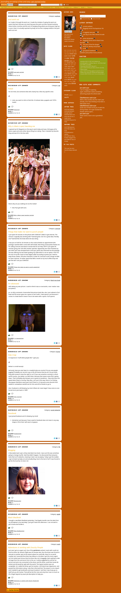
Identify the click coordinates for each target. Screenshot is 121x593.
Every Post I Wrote (69, 39)
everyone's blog (86, 18)
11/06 (65, 72)
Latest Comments (69, 41)
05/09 (68, 54)
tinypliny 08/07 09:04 (85, 74)
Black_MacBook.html (19, 531)
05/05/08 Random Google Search (69, 112)
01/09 (69, 56)
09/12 (70, 50)
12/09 (73, 52)
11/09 (75, 51)
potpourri (71, 95)
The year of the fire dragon (90, 44)
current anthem (86, 26)
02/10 (68, 51)
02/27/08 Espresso (69, 127)
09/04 (73, 83)
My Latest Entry (68, 34)
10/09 (65, 53)
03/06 (65, 75)
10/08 (71, 58)
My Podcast (67, 36)
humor (58, 351)
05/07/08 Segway (69, 109)
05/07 (72, 68)
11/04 (65, 83)
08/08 (70, 61)
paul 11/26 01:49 (84, 67)
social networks (55, 410)
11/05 (65, 77)
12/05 (74, 75)
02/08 (65, 64)
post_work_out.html (19, 72)
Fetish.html (17, 109)
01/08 (69, 64)
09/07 (69, 66)
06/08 (65, 63)
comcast (57, 228)
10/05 (69, 77)
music (66, 95)
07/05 (65, 79)
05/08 (68, 63)
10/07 (65, 66)
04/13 (65, 50)
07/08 (74, 61)
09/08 (66, 61)
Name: (25, 5)
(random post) (84, 53)
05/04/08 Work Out (69, 114)
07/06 (65, 74)
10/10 (73, 50)
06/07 (69, 68)
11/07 (74, 64)
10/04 (69, 83)
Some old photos (87, 38)
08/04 (65, 85)
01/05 (71, 81)
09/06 (70, 72)
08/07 (72, 66)
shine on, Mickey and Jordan (91, 46)
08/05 (72, 77)
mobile (10, 5)
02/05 (68, 81)
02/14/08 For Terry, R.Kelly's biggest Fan (70, 136)
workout (57, 16)
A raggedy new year (89, 32)
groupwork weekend (89, 50)
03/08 (75, 63)
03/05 (65, 81)
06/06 (69, 74)
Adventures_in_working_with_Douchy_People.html (26, 580)
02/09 (65, 56)
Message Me (68, 31)
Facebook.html (17, 433)
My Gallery (67, 37)
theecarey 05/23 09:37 (85, 66)
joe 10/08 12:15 (84, 64)
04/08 (72, 63)
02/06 (68, 75)
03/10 (65, 51)
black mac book (55, 280)
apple (58, 514)
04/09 (71, 54)
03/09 (75, 54)
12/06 (75, 70)
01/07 (72, 70)
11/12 (68, 50)
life (59, 447)
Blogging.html (17, 501)
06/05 (69, 79)
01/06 (71, 75)
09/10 (75, 50)
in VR (84, 48)
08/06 (73, 72)
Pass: (48, 5)
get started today (38, 1)
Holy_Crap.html (18, 396)
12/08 (73, 56)
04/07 (74, 68)
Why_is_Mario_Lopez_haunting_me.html (24, 215)
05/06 (72, 74)
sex (59, 85)
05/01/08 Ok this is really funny (69, 117)
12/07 (72, 64)
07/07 (65, 68)
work (58, 544)
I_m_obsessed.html (19, 338)
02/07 (68, 70)
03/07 (65, 70)
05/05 (73, 79)
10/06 (68, 72)
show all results (96, 18)
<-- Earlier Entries (13, 590)
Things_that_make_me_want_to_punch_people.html (26, 267)
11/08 (66, 58)
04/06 (75, 74)
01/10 (70, 51)
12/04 (73, 81)
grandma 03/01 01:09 (85, 61)
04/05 (75, 79)
